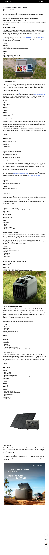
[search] (39, 1)
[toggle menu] (44, 1)
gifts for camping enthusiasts (33, 175)
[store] (42, 1)
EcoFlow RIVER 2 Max (26, 37)
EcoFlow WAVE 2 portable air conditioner (30, 320)
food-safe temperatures (39, 94)
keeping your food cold (34, 93)
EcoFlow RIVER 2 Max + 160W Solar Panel (28, 172)
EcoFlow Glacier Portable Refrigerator (13, 93)
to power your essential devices (20, 173)
